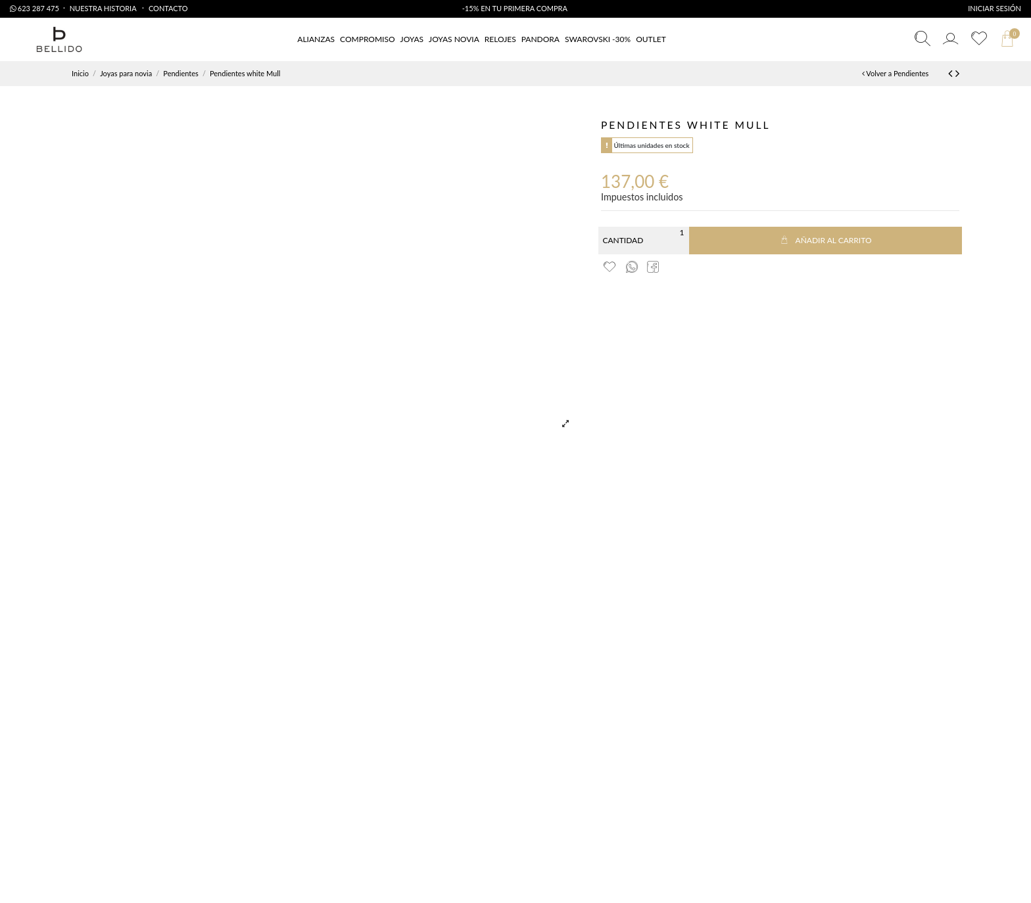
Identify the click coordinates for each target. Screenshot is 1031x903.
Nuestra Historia (104, 8)
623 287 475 (34, 8)
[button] (651, 39)
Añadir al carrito (825, 240)
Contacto (168, 8)
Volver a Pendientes (895, 73)
